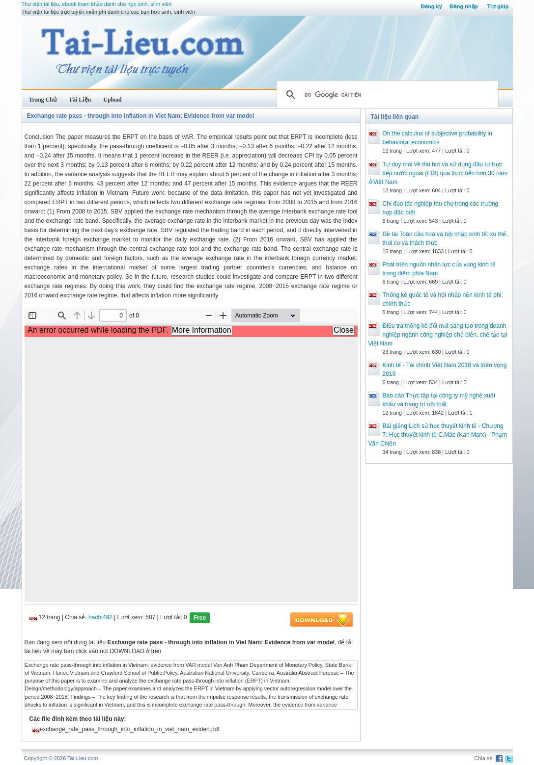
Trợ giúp (498, 6)
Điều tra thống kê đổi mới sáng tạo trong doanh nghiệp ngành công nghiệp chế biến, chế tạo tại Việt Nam (438, 334)
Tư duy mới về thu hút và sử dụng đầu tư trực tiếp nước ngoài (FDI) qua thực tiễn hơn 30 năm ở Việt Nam (438, 173)
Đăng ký (431, 6)
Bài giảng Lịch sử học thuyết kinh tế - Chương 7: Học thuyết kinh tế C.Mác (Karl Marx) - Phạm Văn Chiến (437, 434)
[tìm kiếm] (386, 95)
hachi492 (100, 617)
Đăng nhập (464, 6)
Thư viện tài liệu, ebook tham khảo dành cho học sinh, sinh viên (97, 4)
